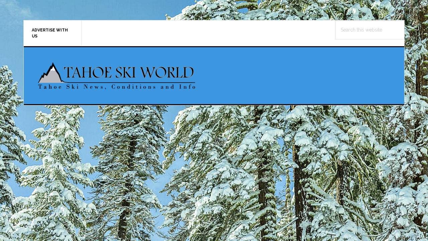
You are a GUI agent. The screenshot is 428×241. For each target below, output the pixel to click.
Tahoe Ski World (117, 76)
